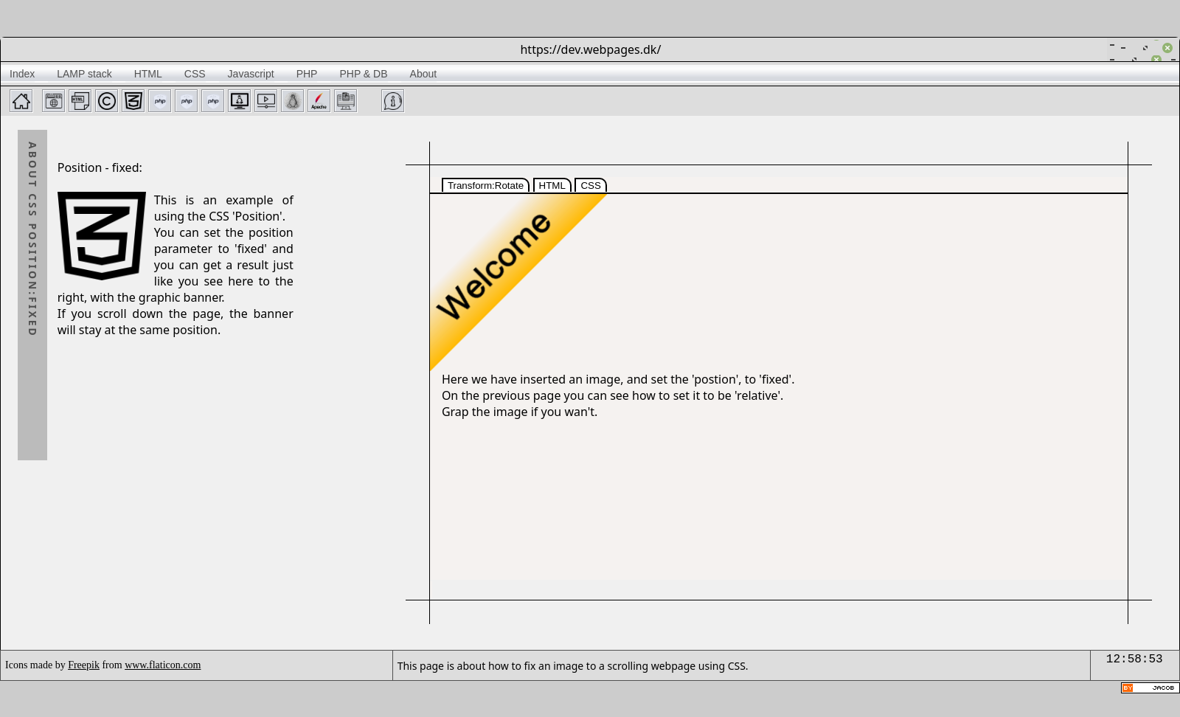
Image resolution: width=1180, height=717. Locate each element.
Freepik (84, 665)
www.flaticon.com (163, 665)
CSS (590, 185)
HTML (552, 185)
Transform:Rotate (486, 185)
